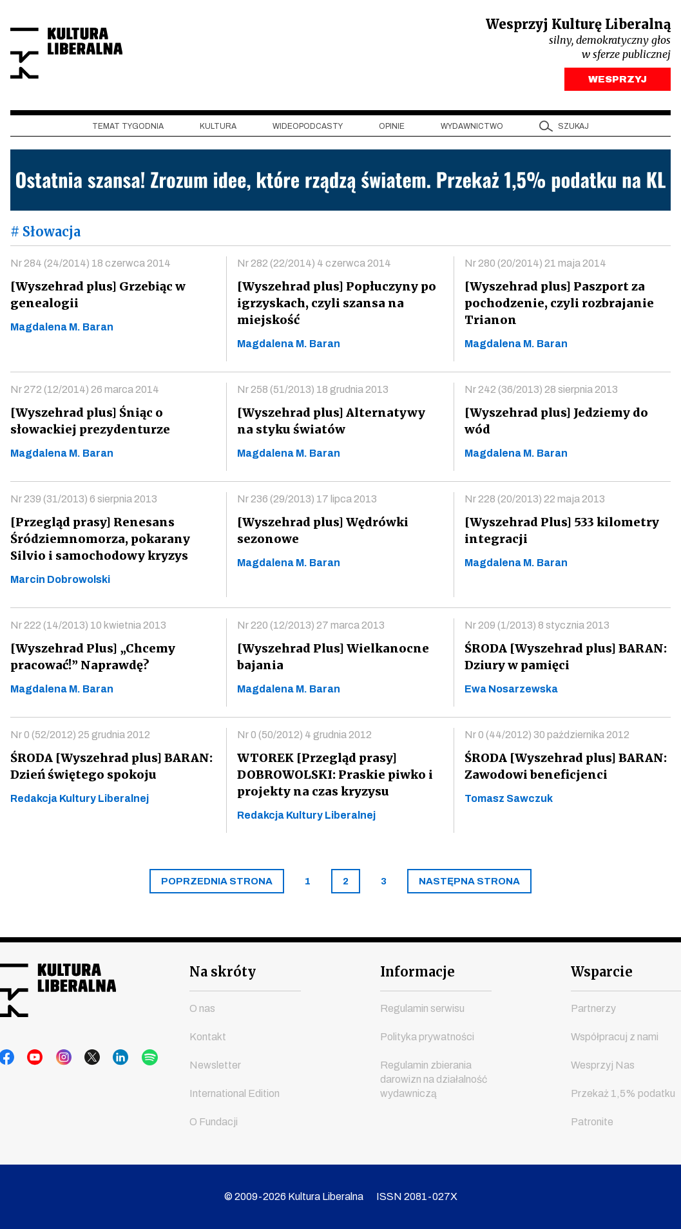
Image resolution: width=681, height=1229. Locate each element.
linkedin (105, 1058)
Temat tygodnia (128, 129)
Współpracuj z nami (614, 1037)
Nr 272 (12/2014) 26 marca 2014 (84, 392)
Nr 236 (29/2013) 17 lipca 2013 (307, 502)
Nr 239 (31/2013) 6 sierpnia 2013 (83, 502)
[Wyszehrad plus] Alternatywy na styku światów (338, 424)
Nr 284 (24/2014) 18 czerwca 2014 (90, 266)
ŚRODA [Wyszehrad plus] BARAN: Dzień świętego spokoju (109, 769)
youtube (31, 1058)
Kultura (218, 129)
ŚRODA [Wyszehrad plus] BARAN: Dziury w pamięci (564, 660)
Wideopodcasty (308, 129)
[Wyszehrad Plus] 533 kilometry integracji (560, 533)
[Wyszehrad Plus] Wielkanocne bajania (330, 660)
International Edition (234, 1094)
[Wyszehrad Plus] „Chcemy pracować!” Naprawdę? (91, 660)
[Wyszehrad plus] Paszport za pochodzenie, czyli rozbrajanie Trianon (556, 306)
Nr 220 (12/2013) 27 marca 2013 (311, 628)
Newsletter (215, 1065)
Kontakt (207, 1037)
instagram (56, 1058)
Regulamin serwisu (422, 1009)
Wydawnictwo (472, 129)
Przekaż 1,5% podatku (623, 1094)
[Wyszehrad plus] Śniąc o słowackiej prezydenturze (87, 424)
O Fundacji (213, 1122)
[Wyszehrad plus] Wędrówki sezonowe (322, 533)
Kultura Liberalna (96, 55)
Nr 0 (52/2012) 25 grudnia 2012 (80, 737)
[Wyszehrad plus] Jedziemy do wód (555, 424)
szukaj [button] (573, 129)
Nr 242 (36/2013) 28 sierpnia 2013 (541, 392)
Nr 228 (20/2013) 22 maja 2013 (535, 502)
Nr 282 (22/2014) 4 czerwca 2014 (314, 266)
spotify (129, 1058)
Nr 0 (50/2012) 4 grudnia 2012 (304, 737)
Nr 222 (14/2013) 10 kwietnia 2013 (88, 628)
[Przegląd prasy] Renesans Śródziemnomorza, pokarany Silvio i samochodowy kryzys (98, 542)
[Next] (469, 884)
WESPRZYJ (617, 82)
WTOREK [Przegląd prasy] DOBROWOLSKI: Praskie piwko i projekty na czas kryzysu (334, 778)
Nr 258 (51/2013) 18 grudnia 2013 (312, 392)
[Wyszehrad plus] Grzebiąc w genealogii (96, 298)
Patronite (592, 1122)
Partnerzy (593, 1009)
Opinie (392, 129)
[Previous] (216, 884)
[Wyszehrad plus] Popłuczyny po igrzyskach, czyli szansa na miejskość (334, 306)
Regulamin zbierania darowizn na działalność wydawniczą (433, 1080)
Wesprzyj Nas (603, 1065)
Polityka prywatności (427, 1037)
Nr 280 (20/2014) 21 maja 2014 (535, 266)
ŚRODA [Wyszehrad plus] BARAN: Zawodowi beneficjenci (564, 769)
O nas (202, 1009)
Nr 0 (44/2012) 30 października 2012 (547, 737)
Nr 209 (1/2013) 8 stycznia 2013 (537, 628)
